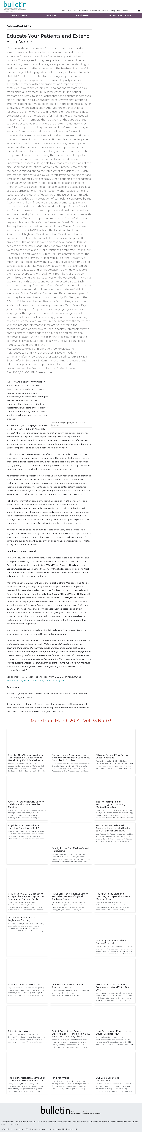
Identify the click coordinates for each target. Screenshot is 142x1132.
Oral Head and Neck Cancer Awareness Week (67, 985)
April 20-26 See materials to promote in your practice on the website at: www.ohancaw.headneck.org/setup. (70, 992)
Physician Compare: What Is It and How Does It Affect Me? (25, 826)
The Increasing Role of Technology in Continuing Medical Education (110, 804)
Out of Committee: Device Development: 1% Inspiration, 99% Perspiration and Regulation (71, 1034)
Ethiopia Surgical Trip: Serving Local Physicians (112, 756)
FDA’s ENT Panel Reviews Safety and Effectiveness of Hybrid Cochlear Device (70, 896)
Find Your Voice (60, 1078)
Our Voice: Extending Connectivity (108, 1079)
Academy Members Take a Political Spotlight (111, 941)
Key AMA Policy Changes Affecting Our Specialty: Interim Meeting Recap (113, 896)
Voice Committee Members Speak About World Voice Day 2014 (112, 987)
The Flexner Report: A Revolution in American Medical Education (27, 1079)
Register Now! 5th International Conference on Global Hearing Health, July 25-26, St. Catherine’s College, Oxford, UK (26, 758)
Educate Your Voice (19, 1031)
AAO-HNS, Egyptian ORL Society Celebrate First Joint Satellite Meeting (26, 804)
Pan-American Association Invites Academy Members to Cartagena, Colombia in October (71, 758)
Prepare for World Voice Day (24, 984)
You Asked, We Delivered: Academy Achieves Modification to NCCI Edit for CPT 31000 (113, 828)
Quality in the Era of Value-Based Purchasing (70, 849)
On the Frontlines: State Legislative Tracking (21, 919)
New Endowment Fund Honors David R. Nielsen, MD (113, 1032)
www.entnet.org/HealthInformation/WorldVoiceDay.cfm (36, 680)
